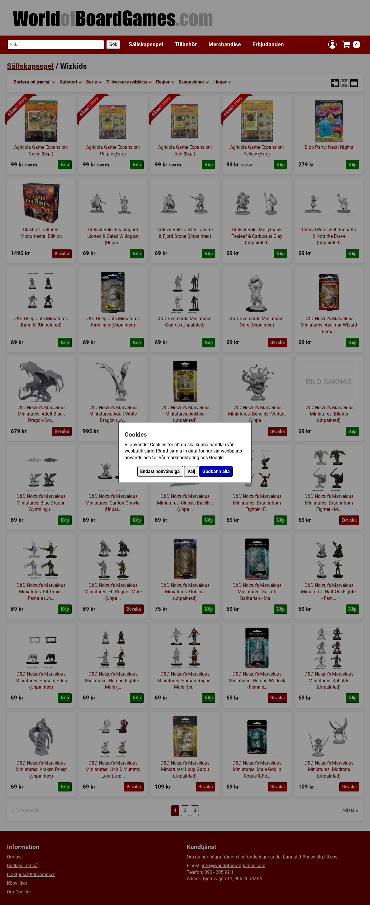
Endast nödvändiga (160, 471)
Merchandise (224, 44)
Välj (191, 471)
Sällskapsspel (146, 44)
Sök (113, 44)
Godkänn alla (216, 471)
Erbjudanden (268, 44)
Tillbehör (186, 44)
